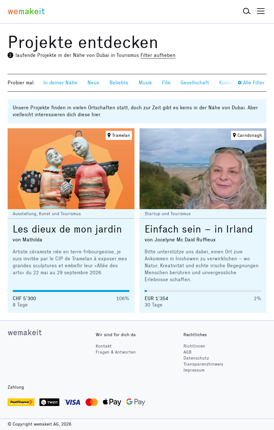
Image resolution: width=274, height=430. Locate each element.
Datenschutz (196, 358)
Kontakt (104, 346)
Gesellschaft (195, 83)
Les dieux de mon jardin (67, 229)
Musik (145, 83)
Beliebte (119, 83)
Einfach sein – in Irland (199, 229)
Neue (93, 83)
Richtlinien (194, 346)
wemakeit (25, 332)
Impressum (194, 370)
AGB (187, 352)
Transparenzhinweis (203, 364)
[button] (247, 11)
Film (166, 83)
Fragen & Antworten (116, 352)
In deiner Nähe (60, 83)
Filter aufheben (158, 55)
